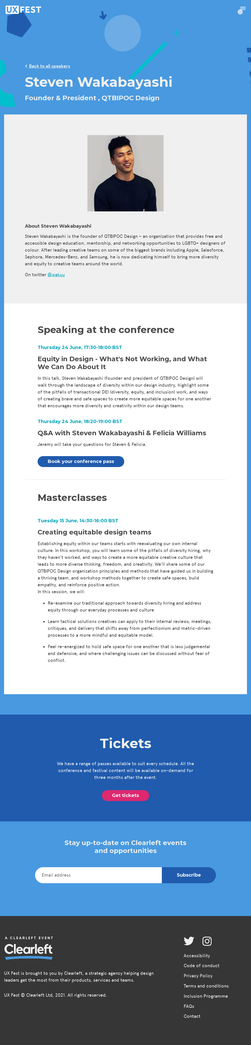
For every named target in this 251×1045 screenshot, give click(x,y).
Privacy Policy (198, 976)
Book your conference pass (81, 461)
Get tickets (125, 795)
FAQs (189, 1006)
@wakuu (56, 275)
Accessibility (197, 956)
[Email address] (98, 875)
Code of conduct (201, 965)
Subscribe (189, 875)
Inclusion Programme (206, 996)
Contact (192, 1016)
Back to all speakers (49, 66)
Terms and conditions (206, 986)
